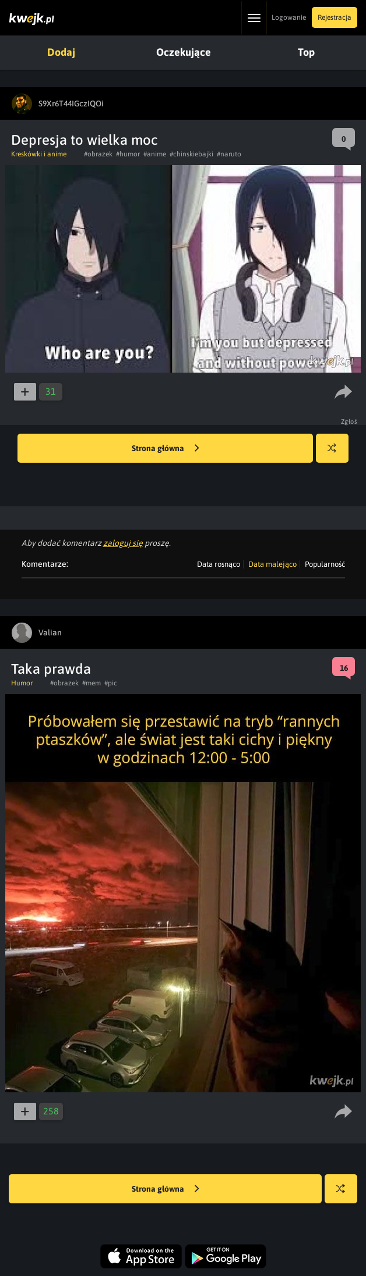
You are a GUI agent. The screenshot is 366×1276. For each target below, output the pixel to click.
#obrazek (98, 154)
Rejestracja (334, 17)
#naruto (229, 154)
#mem (91, 683)
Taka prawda (51, 669)
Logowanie (289, 17)
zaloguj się (123, 543)
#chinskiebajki (191, 154)
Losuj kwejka (337, 454)
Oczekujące (183, 52)
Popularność (325, 564)
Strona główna (165, 449)
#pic (110, 683)
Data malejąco (272, 564)
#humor (128, 154)
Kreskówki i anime (38, 154)
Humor (22, 683)
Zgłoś (349, 421)
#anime (154, 154)
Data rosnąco (218, 564)
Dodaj (61, 52)
